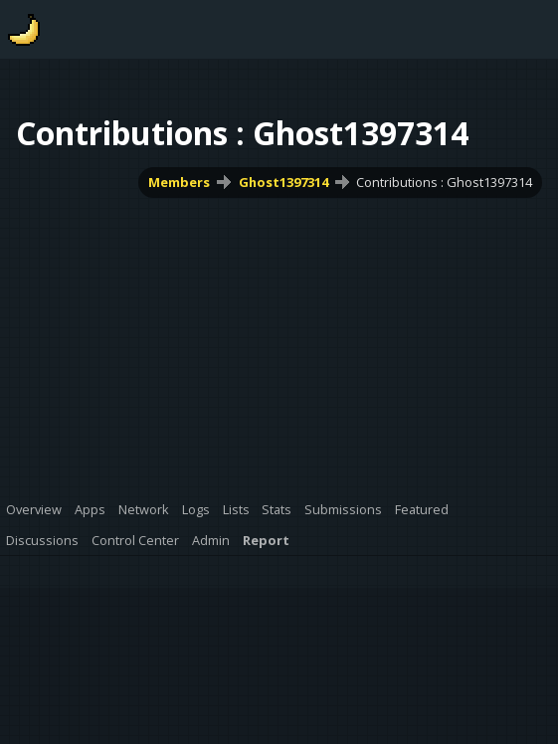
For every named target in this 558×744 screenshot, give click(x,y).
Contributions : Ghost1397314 (444, 182)
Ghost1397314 (283, 182)
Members (179, 182)
